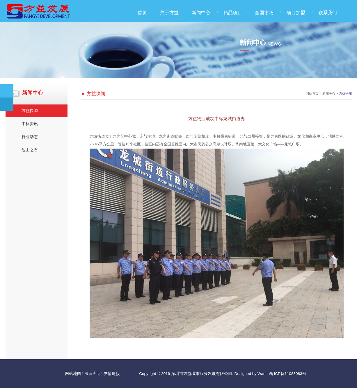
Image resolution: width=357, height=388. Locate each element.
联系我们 (327, 12)
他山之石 (30, 150)
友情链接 (112, 373)
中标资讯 (30, 124)
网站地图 (73, 373)
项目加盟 (296, 12)
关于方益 (169, 12)
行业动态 (30, 137)
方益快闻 (30, 111)
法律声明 (92, 373)
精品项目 (232, 12)
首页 (142, 12)
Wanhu (263, 373)
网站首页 (312, 93)
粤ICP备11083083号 (288, 373)
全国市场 (264, 12)
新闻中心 (201, 12)
